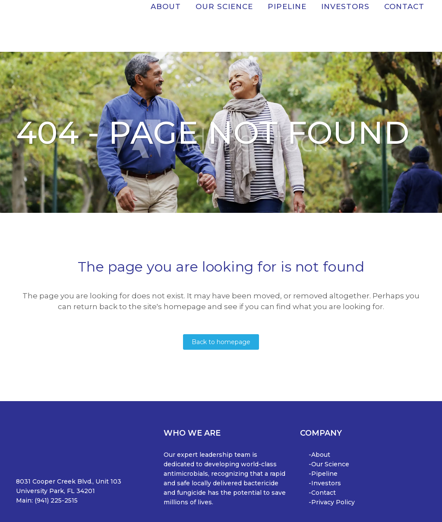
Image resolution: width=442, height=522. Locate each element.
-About (319, 455)
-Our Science (329, 464)
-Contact (322, 493)
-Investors (325, 483)
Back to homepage (221, 342)
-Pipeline (323, 474)
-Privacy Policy (332, 502)
